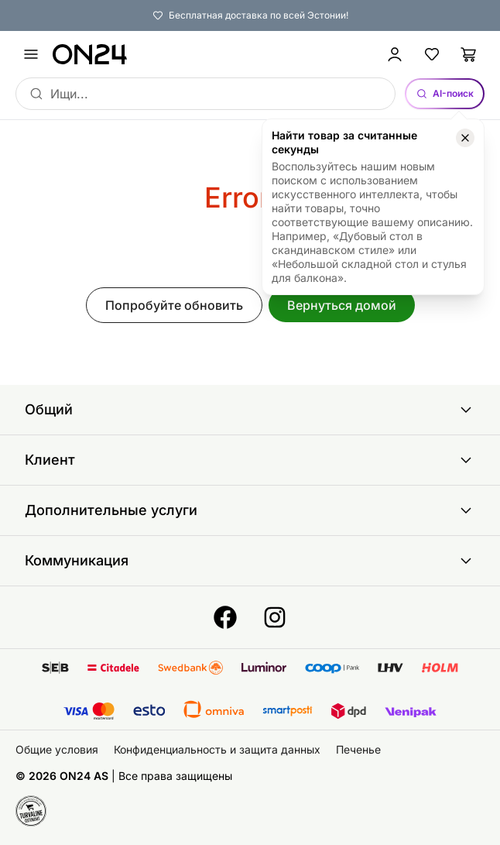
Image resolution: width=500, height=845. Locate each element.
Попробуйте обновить (174, 305)
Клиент (250, 460)
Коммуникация (250, 560)
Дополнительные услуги (250, 510)
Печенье (358, 749)
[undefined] (30, 54)
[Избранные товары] (431, 54)
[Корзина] (469, 54)
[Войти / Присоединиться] (394, 54)
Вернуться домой (341, 305)
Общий (250, 409)
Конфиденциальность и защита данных (217, 749)
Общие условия (56, 749)
